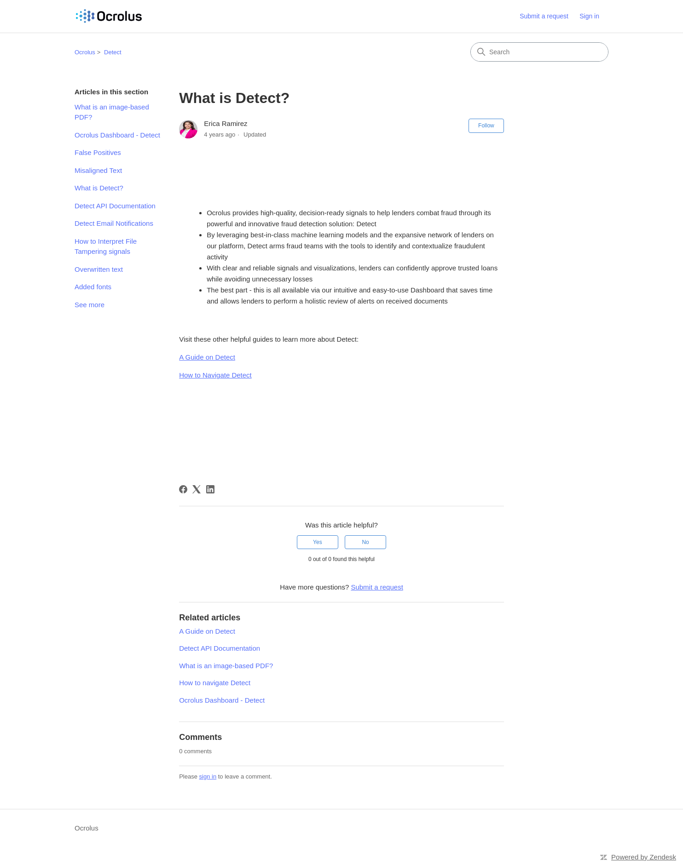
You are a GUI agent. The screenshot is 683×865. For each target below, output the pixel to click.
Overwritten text (99, 269)
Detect (113, 52)
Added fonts (93, 287)
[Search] (539, 52)
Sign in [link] (589, 16)
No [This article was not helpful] (365, 542)
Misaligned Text (98, 170)
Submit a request (544, 16)
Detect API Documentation (115, 206)
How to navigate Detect (214, 683)
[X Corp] (196, 489)
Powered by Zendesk (643, 857)
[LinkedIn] (210, 489)
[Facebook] (183, 489)
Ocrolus (85, 52)
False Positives (98, 152)
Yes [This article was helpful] (317, 542)
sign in (208, 776)
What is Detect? (99, 188)
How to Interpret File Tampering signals (106, 246)
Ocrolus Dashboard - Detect (117, 135)
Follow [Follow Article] (486, 125)
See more (89, 305)
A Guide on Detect (207, 631)
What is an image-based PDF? (112, 112)
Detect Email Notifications (114, 223)
